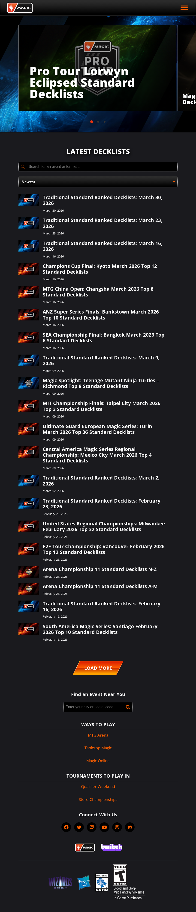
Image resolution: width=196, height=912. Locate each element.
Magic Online (98, 760)
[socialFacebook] (66, 827)
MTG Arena (98, 735)
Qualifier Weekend (98, 786)
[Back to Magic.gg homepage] (20, 8)
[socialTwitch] (91, 827)
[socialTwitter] (79, 827)
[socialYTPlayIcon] (104, 827)
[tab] (91, 121)
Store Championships (98, 799)
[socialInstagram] (117, 827)
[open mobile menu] (184, 8)
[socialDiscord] (130, 827)
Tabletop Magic (98, 747)
